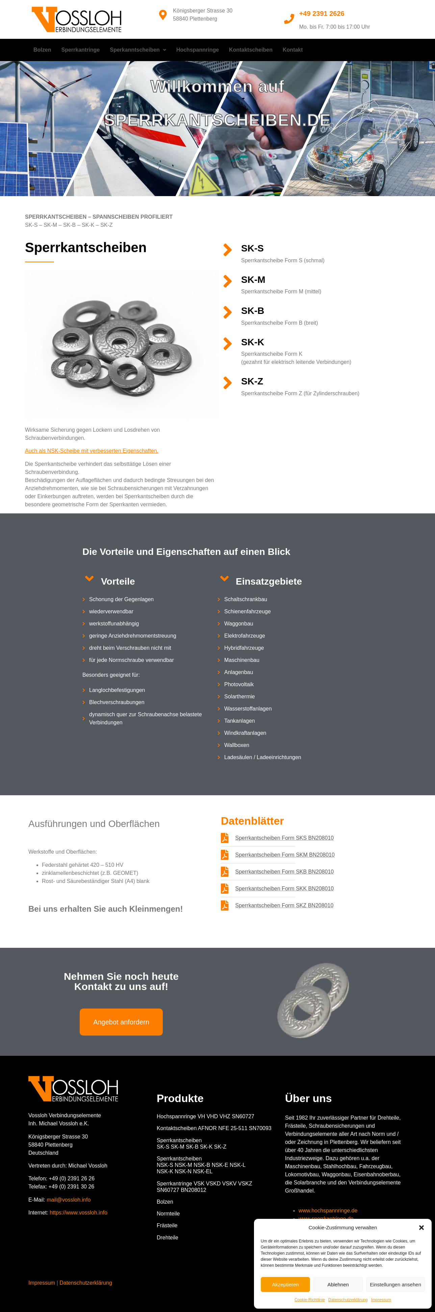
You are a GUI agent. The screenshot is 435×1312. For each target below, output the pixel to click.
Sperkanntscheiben (138, 50)
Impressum (381, 1299)
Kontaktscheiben (251, 50)
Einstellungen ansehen (395, 1284)
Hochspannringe (197, 50)
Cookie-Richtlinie (310, 1299)
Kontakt (293, 50)
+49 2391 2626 (321, 13)
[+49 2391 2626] (289, 19)
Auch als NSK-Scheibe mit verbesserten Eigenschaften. (91, 451)
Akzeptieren (285, 1284)
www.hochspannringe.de (328, 1210)
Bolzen (42, 50)
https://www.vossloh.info (78, 1212)
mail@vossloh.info (69, 1200)
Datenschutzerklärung (348, 1299)
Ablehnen (338, 1284)
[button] (421, 1227)
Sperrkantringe (80, 50)
